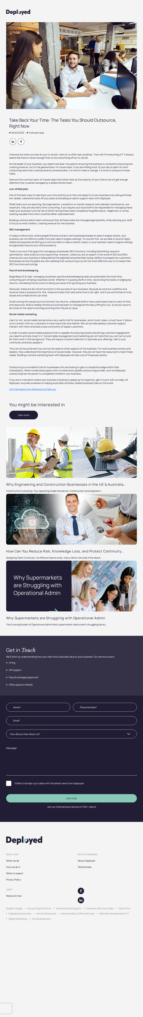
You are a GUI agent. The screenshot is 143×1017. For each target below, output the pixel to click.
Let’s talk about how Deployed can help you (32, 389)
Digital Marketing (18, 918)
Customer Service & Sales (100, 908)
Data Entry (124, 908)
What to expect (14, 873)
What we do (12, 860)
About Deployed (86, 860)
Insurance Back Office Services (77, 913)
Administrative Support (68, 908)
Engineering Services (20, 913)
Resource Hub (14, 895)
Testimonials (84, 867)
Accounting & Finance (39, 908)
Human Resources (46, 913)
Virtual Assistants (41, 918)
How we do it (13, 867)
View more (23, 415)
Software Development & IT (114, 913)
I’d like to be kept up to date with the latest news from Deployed (49, 783)
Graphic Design (14, 908)
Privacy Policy (13, 879)
